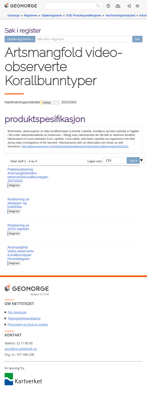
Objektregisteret (52, 15)
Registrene (30, 15)
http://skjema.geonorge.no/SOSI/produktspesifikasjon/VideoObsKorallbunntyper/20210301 (74, 146)
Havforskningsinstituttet (120, 15)
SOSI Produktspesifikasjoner (83, 15)
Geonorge (13, 15)
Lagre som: (95, 161)
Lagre (133, 160)
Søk (137, 39)
